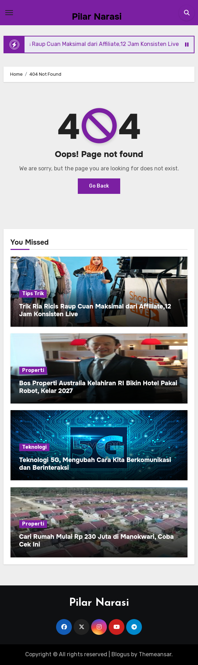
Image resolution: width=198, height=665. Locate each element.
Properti (33, 370)
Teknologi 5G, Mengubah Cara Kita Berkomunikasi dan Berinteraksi (95, 463)
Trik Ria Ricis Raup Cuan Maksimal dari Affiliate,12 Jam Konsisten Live (95, 310)
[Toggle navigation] (9, 12)
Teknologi (34, 447)
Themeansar (155, 654)
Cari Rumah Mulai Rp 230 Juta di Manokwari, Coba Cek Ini (96, 540)
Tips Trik (33, 294)
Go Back (99, 186)
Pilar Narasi (97, 16)
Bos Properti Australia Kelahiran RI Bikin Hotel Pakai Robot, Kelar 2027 (98, 387)
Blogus (120, 654)
